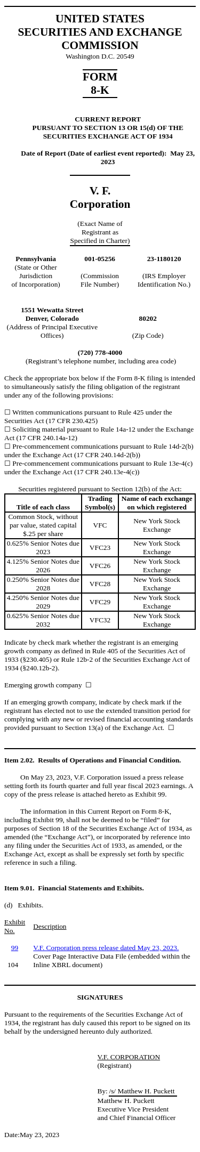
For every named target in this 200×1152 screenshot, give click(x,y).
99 (14, 948)
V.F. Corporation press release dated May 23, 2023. (106, 948)
